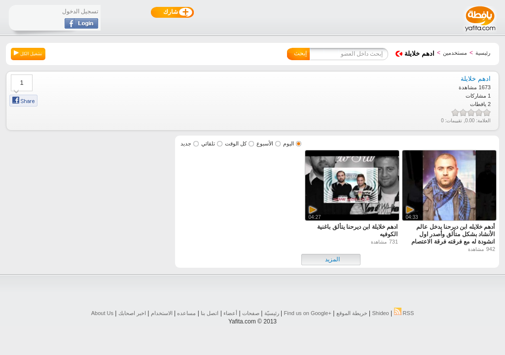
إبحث (300, 53)
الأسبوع (264, 143)
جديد (185, 143)
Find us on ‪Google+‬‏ (307, 313)
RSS (404, 313)
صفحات (250, 313)
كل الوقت (236, 143)
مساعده (186, 313)
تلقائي (208, 143)
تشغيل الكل (28, 53)
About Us (102, 313)
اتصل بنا (209, 313)
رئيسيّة (271, 313)
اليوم (288, 143)
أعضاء (230, 313)
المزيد (332, 259)
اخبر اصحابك (132, 313)
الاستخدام (162, 313)
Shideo (380, 313)
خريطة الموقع (351, 313)
